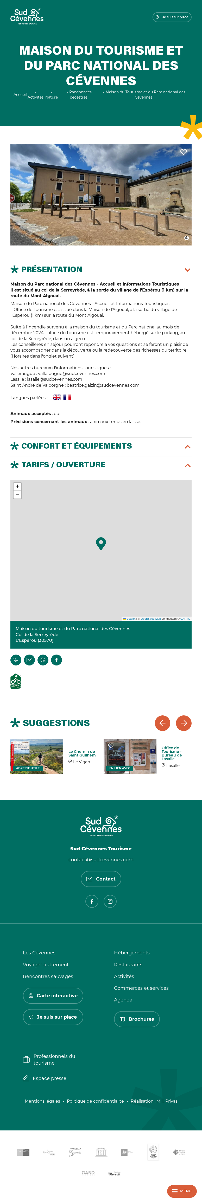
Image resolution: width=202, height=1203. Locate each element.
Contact (101, 879)
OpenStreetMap (151, 618)
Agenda (123, 1000)
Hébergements (132, 953)
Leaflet (129, 618)
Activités (124, 976)
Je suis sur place (172, 17)
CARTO (185, 618)
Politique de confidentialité (95, 1101)
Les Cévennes (39, 953)
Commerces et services (141, 988)
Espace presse (44, 1078)
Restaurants (128, 965)
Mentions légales (42, 1101)
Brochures (137, 1019)
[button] (101, 543)
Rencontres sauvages (48, 976)
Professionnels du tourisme (49, 1059)
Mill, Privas (167, 1101)
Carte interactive (53, 996)
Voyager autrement (46, 965)
